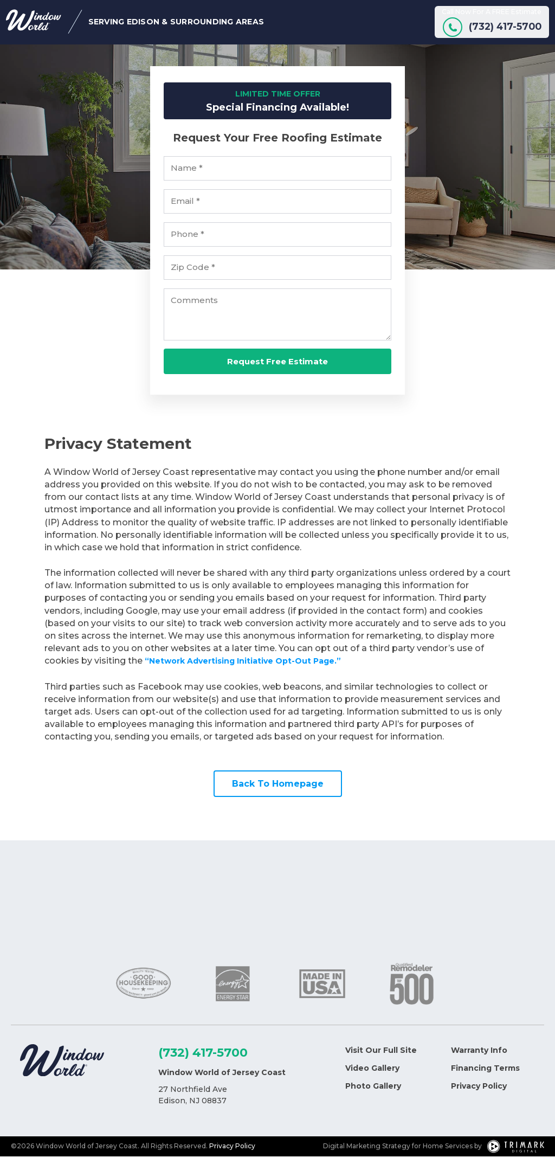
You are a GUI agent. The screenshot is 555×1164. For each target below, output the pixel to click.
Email (185, 209)
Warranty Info (479, 1058)
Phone (187, 242)
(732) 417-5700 (203, 1060)
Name (187, 176)
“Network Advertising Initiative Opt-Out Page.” (254, 669)
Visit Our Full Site (381, 1058)
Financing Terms (485, 1075)
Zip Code (193, 275)
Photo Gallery (373, 1093)
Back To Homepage (278, 791)
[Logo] (62, 1070)
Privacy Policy (479, 1093)
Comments (194, 308)
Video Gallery (372, 1075)
